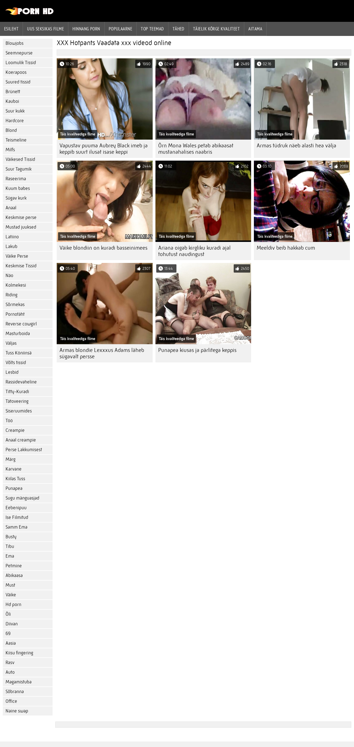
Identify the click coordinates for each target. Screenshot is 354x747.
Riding (11, 294)
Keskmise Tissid (21, 265)
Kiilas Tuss (15, 478)
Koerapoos (16, 72)
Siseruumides (19, 411)
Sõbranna (15, 691)
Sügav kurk (16, 198)
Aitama (255, 29)
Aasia (11, 643)
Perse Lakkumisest (24, 449)
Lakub (11, 246)
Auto (10, 672)
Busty (11, 536)
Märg (10, 459)
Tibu (10, 546)
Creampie (15, 430)
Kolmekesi (16, 285)
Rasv (10, 662)
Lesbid (12, 372)
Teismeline (16, 140)
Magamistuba (19, 682)
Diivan (12, 623)
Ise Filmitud (17, 517)
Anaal (11, 207)
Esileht (11, 29)
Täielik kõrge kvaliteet (216, 29)
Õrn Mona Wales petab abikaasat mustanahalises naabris (195, 148)
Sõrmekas (15, 304)
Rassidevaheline (21, 382)
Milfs (10, 149)
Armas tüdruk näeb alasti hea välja (296, 145)
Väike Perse (17, 256)
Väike (11, 594)
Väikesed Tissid (20, 159)
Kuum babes (18, 188)
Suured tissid (18, 82)
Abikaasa (14, 575)
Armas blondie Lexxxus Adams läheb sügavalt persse (101, 353)
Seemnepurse (19, 53)
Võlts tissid (16, 362)
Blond (11, 130)
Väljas (11, 343)
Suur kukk (15, 111)
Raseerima (16, 178)
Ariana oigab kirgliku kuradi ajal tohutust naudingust (194, 251)
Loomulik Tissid (21, 62)
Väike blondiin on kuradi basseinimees (103, 248)
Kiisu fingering (19, 652)
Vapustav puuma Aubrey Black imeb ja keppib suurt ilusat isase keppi (103, 148)
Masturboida (18, 333)
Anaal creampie (21, 440)
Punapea (14, 488)
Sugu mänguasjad (22, 498)
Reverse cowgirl (21, 324)
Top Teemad (152, 29)
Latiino (12, 236)
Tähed (178, 29)
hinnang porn (86, 29)
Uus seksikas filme (45, 29)
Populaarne (120, 29)
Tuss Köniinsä (19, 353)
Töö (9, 420)
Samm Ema (16, 527)
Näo (9, 275)
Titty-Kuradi (17, 391)
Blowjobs (15, 43)
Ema (10, 556)
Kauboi (12, 101)
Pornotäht (15, 314)
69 (8, 633)
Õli (8, 614)
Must (10, 585)
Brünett (13, 91)
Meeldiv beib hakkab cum (286, 248)
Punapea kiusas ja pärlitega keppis (197, 350)
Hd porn (13, 604)
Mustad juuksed (21, 227)
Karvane (14, 469)
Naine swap (17, 711)
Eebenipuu (16, 507)
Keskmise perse (21, 217)
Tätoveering (17, 401)
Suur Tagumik (19, 169)
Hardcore (15, 120)
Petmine (14, 565)
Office (11, 701)
